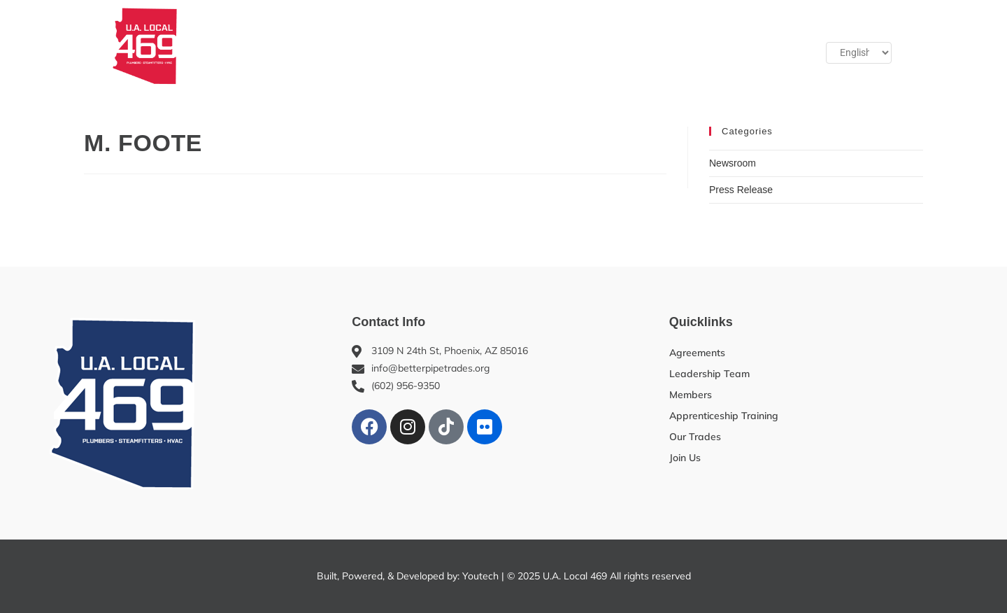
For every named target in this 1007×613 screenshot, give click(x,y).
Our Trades (552, 45)
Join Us (703, 45)
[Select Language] (859, 53)
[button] (763, 45)
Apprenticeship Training (436, 45)
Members (323, 45)
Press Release (741, 189)
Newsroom (732, 163)
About (246, 45)
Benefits (632, 45)
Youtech (480, 576)
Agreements (697, 352)
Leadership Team (709, 373)
